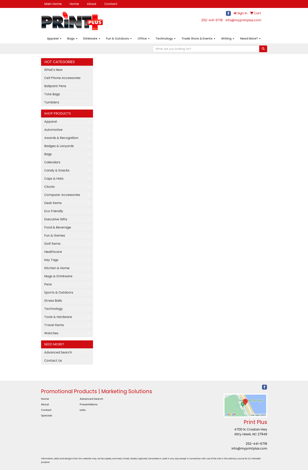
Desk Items (53, 203)
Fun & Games (54, 235)
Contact (110, 4)
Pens (48, 284)
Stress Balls (53, 300)
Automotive (53, 129)
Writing (227, 38)
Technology (165, 38)
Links (83, 410)
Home (74, 4)
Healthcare (53, 251)
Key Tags (51, 260)
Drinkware (91, 38)
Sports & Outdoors (58, 292)
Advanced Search (58, 352)
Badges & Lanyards (59, 146)
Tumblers (51, 102)
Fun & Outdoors (119, 38)
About (91, 4)
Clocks (49, 186)
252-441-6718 (212, 20)
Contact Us (53, 360)
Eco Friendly (53, 211)
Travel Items (54, 325)
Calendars (52, 162)
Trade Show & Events (198, 38)
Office (144, 38)
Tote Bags (52, 94)
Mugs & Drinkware (58, 276)
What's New (53, 69)
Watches (51, 333)
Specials (46, 415)
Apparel (54, 38)
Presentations (89, 404)
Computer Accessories (62, 195)
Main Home (53, 4)
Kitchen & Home (56, 268)
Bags (72, 38)
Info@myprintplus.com (243, 20)
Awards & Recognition (61, 138)
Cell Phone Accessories (62, 78)
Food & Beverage (57, 227)
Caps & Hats (53, 178)
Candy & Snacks (56, 170)
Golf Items (52, 243)
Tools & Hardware (58, 317)
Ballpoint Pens (55, 86)
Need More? (250, 38)
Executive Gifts (55, 219)
